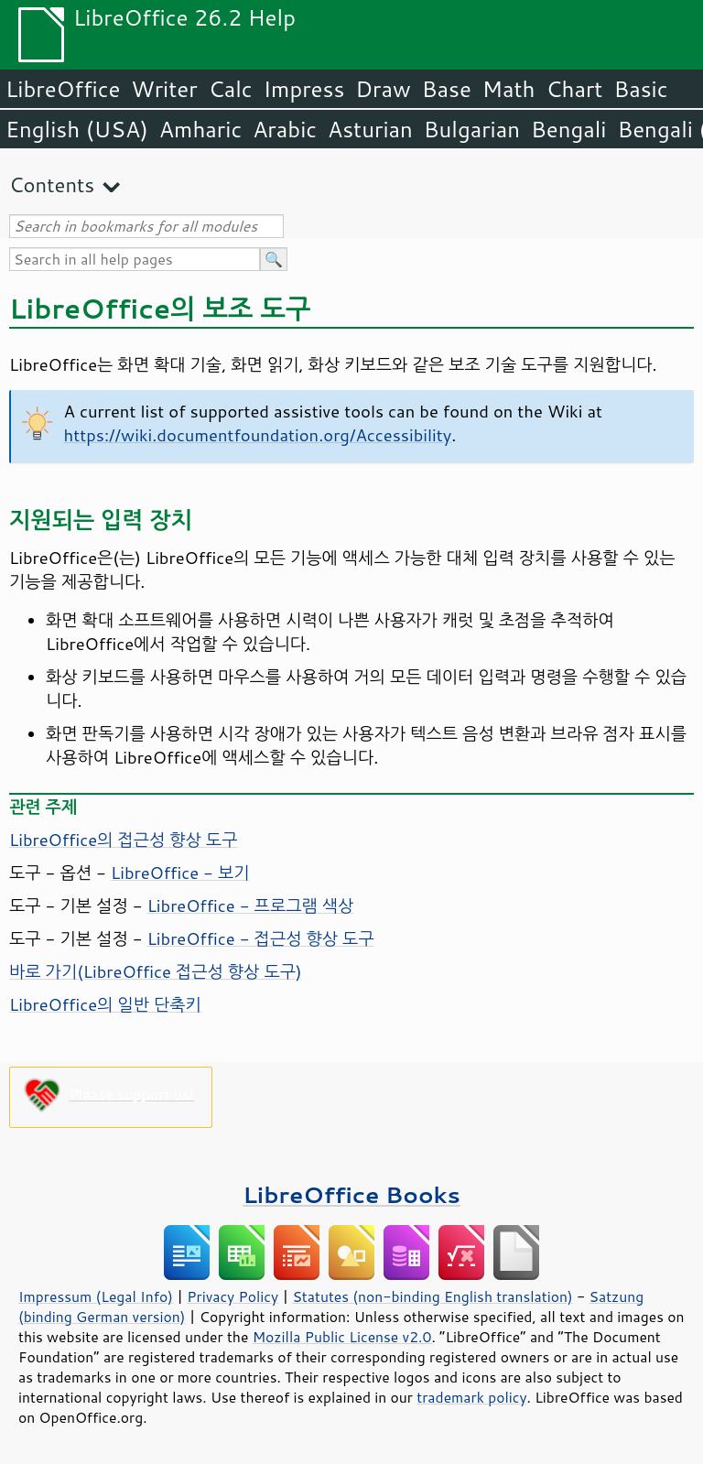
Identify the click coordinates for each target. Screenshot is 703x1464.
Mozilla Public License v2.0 (342, 1337)
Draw (382, 88)
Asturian (370, 129)
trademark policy (471, 1397)
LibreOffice (62, 88)
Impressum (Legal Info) (95, 1296)
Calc (231, 88)
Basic (640, 88)
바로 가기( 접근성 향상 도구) (155, 971)
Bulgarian (472, 129)
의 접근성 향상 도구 (123, 839)
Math (508, 88)
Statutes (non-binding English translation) (432, 1296)
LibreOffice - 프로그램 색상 (250, 905)
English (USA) (76, 129)
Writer (164, 88)
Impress (304, 88)
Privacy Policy (232, 1296)
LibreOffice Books (351, 1194)
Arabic (285, 129)
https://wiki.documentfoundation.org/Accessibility (258, 435)
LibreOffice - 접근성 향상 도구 (260, 938)
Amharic (200, 129)
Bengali (568, 129)
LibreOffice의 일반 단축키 (105, 1004)
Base (446, 88)
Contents (51, 184)
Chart (574, 88)
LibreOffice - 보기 (180, 872)
